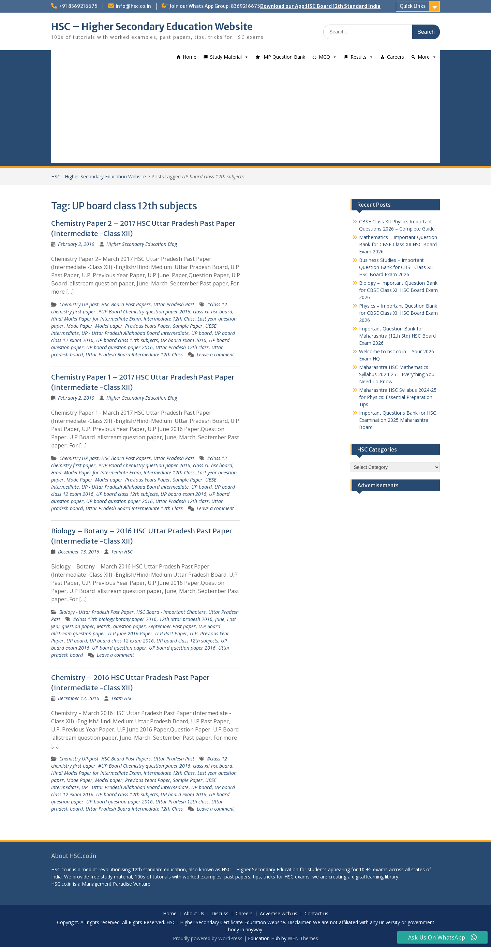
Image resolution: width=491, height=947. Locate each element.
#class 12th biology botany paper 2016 (115, 619)
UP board (201, 333)
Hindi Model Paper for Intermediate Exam (96, 318)
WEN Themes (303, 938)
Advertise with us (278, 914)
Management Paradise (107, 884)
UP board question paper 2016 (119, 347)
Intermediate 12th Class (169, 318)
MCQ (324, 57)
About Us (194, 914)
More (424, 57)
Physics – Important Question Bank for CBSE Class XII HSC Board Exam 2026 (398, 312)
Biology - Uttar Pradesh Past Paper (96, 612)
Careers (395, 57)
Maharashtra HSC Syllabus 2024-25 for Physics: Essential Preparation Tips (397, 397)
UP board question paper (119, 648)
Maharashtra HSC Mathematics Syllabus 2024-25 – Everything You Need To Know (396, 374)
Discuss (219, 914)
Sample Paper (188, 326)
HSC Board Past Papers (126, 304)
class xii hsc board (212, 311)
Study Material (226, 57)
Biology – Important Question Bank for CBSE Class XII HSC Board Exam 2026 (398, 290)
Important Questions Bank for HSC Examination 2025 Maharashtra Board (397, 420)
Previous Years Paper (147, 326)
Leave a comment (215, 354)
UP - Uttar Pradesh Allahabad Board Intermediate (135, 333)
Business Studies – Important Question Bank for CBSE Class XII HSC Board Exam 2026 (396, 267)
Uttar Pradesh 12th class (182, 347)
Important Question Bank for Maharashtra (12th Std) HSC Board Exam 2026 (397, 335)
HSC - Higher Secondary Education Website (98, 176)
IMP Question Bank (283, 57)
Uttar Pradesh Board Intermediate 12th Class (134, 354)
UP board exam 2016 (183, 340)
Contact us (316, 914)
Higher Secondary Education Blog (141, 244)
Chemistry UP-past (79, 304)
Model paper (108, 326)
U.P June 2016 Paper (130, 633)
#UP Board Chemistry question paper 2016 (144, 311)
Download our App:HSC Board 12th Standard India (320, 6)
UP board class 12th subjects (127, 340)
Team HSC (122, 551)
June (219, 619)
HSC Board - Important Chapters (171, 612)
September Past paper (172, 626)
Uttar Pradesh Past (173, 304)
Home (189, 57)
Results (359, 57)
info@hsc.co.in (133, 6)
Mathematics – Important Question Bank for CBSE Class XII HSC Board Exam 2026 (398, 244)
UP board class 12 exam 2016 (122, 640)
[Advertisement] (245, 115)
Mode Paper (79, 326)
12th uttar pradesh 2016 (185, 619)
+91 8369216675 (78, 6)
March (103, 626)
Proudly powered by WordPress (207, 938)
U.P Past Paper (171, 633)
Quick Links (413, 6)
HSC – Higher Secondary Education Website (152, 26)
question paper (129, 626)
